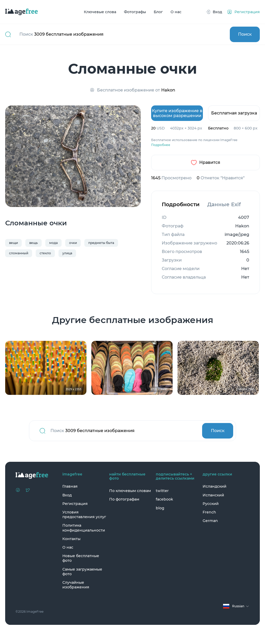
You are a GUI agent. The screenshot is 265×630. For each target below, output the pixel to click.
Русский (211, 503)
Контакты (71, 538)
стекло (45, 253)
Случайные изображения (75, 584)
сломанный (18, 253)
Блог (158, 12)
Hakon (168, 90)
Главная (70, 486)
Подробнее (160, 145)
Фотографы (135, 12)
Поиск (245, 34)
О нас (176, 12)
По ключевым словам (130, 490)
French (209, 512)
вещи (13, 243)
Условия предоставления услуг (84, 514)
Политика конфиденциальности (83, 527)
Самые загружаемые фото (82, 571)
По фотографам (124, 499)
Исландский (214, 486)
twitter (162, 490)
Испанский (213, 495)
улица (67, 253)
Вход (67, 495)
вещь (33, 243)
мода (53, 243)
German (210, 520)
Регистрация (75, 503)
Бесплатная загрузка (234, 113)
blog (160, 508)
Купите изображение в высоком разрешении (177, 113)
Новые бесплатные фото (80, 558)
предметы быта (101, 243)
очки (73, 243)
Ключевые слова (100, 12)
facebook (164, 499)
